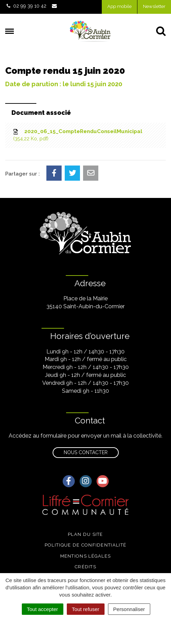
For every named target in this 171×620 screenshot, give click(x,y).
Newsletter (154, 6)
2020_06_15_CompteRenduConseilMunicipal (77, 135)
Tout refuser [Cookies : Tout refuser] (85, 609)
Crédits (85, 566)
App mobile (119, 6)
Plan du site (85, 534)
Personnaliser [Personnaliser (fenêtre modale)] (129, 609)
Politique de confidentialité (85, 545)
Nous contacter (86, 452)
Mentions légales (85, 556)
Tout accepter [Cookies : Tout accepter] (42, 609)
